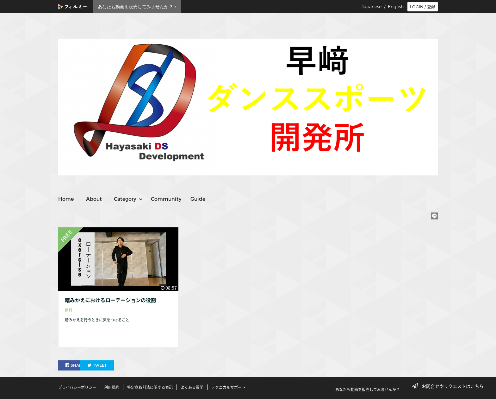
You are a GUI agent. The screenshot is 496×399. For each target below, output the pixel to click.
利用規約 (111, 387)
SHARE (75, 365)
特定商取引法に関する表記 (150, 387)
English (396, 7)
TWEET (112, 365)
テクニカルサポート (228, 387)
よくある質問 (192, 387)
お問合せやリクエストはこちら (449, 386)
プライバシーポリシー (77, 387)
